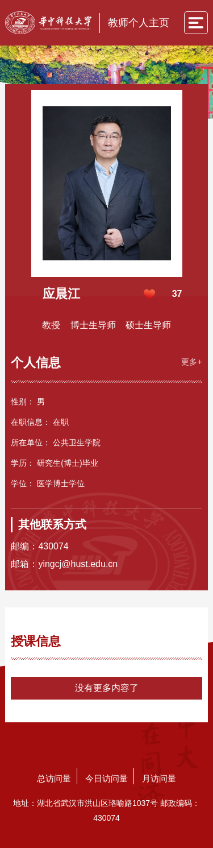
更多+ (191, 361)
